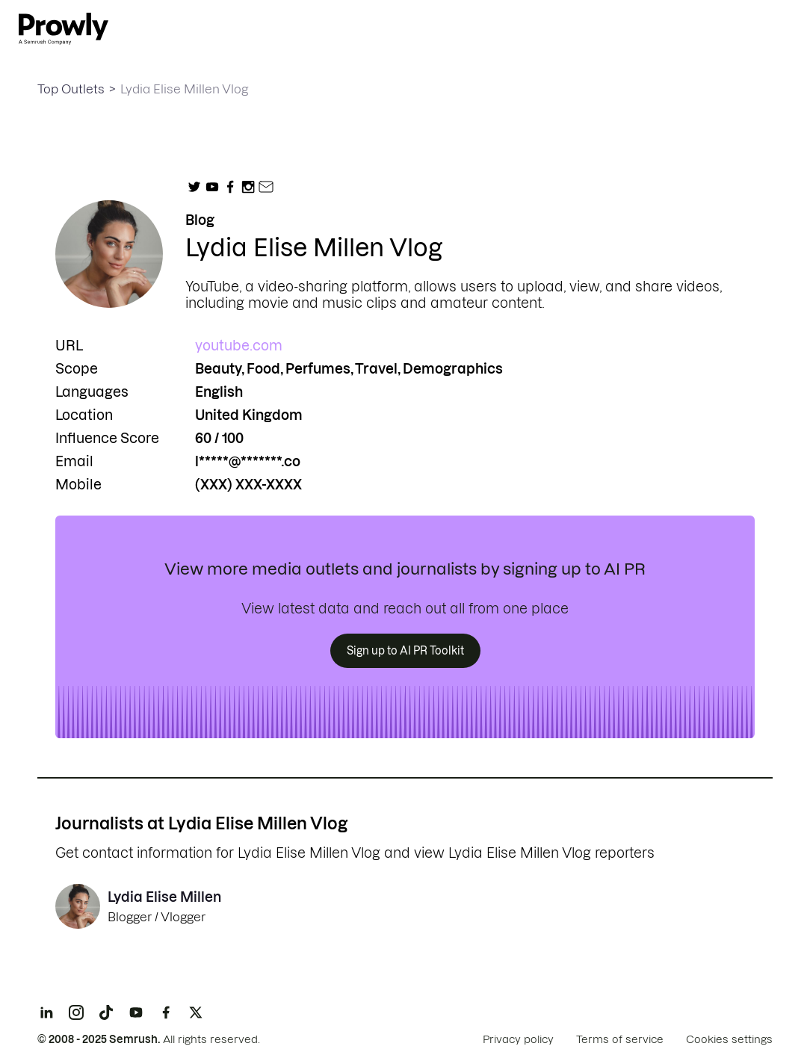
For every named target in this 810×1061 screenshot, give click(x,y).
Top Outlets (71, 89)
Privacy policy (518, 1039)
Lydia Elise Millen (164, 897)
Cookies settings (729, 1039)
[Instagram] (76, 1012)
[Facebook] (166, 1012)
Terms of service (620, 1039)
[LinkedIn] (46, 1012)
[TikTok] (106, 1012)
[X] (196, 1012)
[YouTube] (136, 1012)
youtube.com (238, 345)
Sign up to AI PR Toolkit (405, 651)
